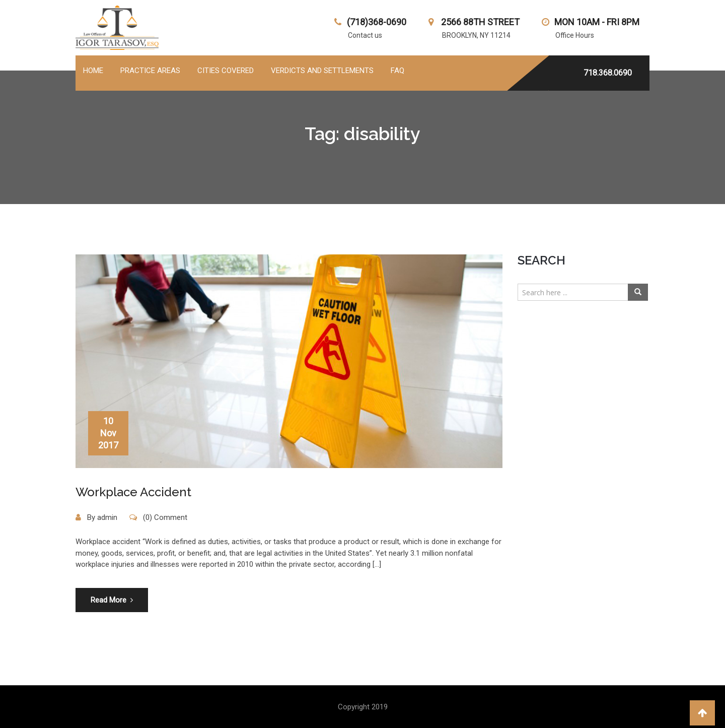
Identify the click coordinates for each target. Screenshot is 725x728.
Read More (112, 600)
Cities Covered (225, 70)
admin (107, 517)
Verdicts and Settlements (322, 70)
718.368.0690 (608, 73)
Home (93, 70)
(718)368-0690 (376, 22)
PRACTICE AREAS (150, 70)
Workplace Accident (133, 492)
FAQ (397, 70)
